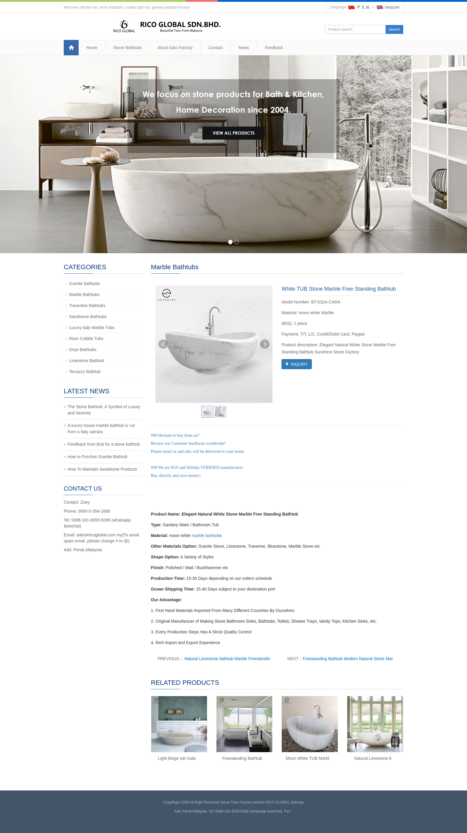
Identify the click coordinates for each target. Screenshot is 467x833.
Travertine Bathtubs (87, 305)
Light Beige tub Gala (177, 758)
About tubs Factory (175, 47)
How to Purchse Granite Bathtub (97, 456)
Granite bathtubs (84, 283)
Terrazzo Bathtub (85, 371)
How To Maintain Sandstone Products (102, 469)
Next (265, 344)
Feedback (274, 47)
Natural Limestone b (372, 758)
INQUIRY (296, 364)
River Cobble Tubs (86, 338)
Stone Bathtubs (127, 47)
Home (91, 47)
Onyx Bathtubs (82, 349)
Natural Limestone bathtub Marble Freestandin (226, 658)
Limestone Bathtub (86, 360)
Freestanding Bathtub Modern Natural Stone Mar (348, 658)
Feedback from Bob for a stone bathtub (104, 444)
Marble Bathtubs (84, 294)
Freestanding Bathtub (242, 758)
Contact (215, 47)
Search (394, 29)
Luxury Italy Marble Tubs (92, 327)
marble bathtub (205, 535)
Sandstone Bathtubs (88, 316)
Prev (163, 344)
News (244, 47)
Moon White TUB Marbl (307, 758)
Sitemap (297, 802)
